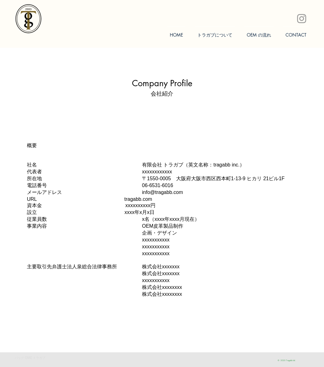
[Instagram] (302, 18)
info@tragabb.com (162, 192)
